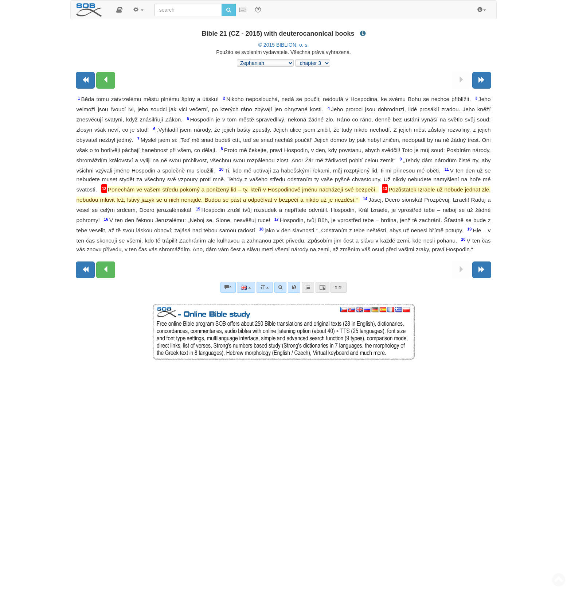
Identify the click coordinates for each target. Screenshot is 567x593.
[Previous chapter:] (105, 80)
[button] (119, 10)
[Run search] (229, 10)
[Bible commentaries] (228, 287)
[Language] (246, 287)
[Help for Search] (258, 9)
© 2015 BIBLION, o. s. (283, 45)
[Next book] (481, 80)
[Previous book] (85, 80)
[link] (294, 287)
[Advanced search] (280, 287)
